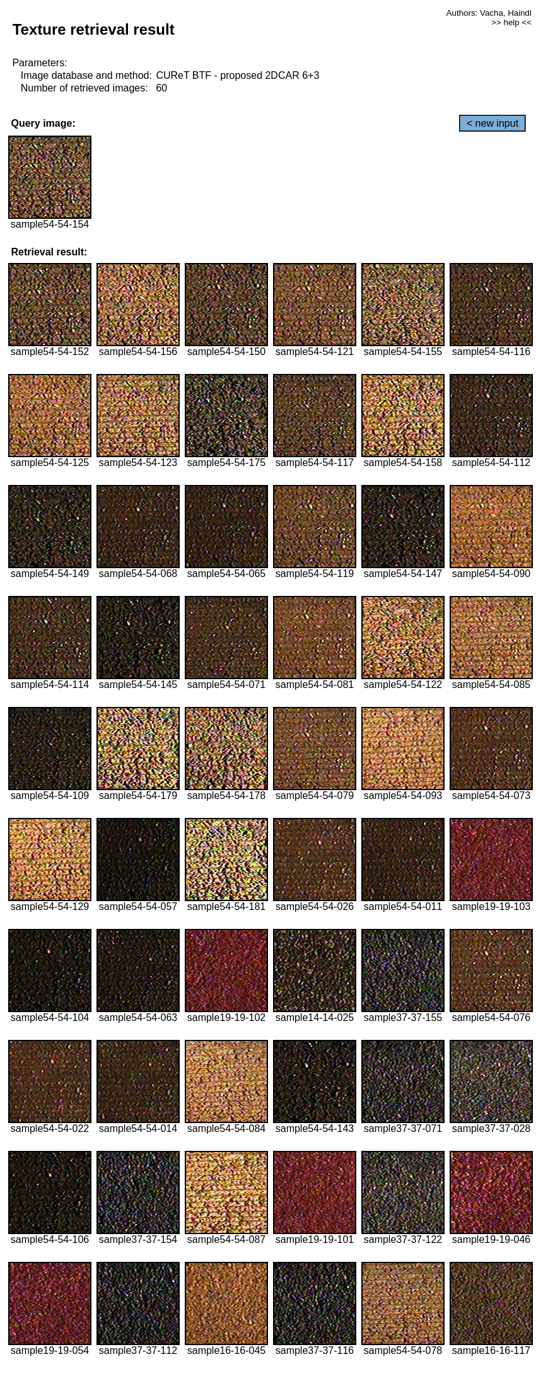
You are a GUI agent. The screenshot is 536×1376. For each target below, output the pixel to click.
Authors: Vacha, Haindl (489, 13)
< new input (492, 123)
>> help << (511, 22)
